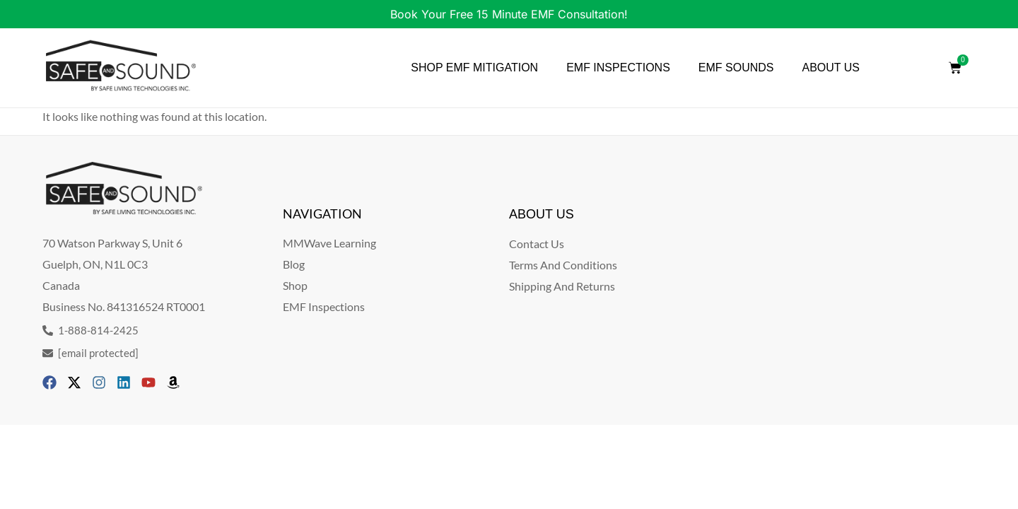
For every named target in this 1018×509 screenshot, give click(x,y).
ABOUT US (831, 68)
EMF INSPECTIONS (618, 68)
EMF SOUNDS (736, 68)
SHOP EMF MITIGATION (474, 68)
